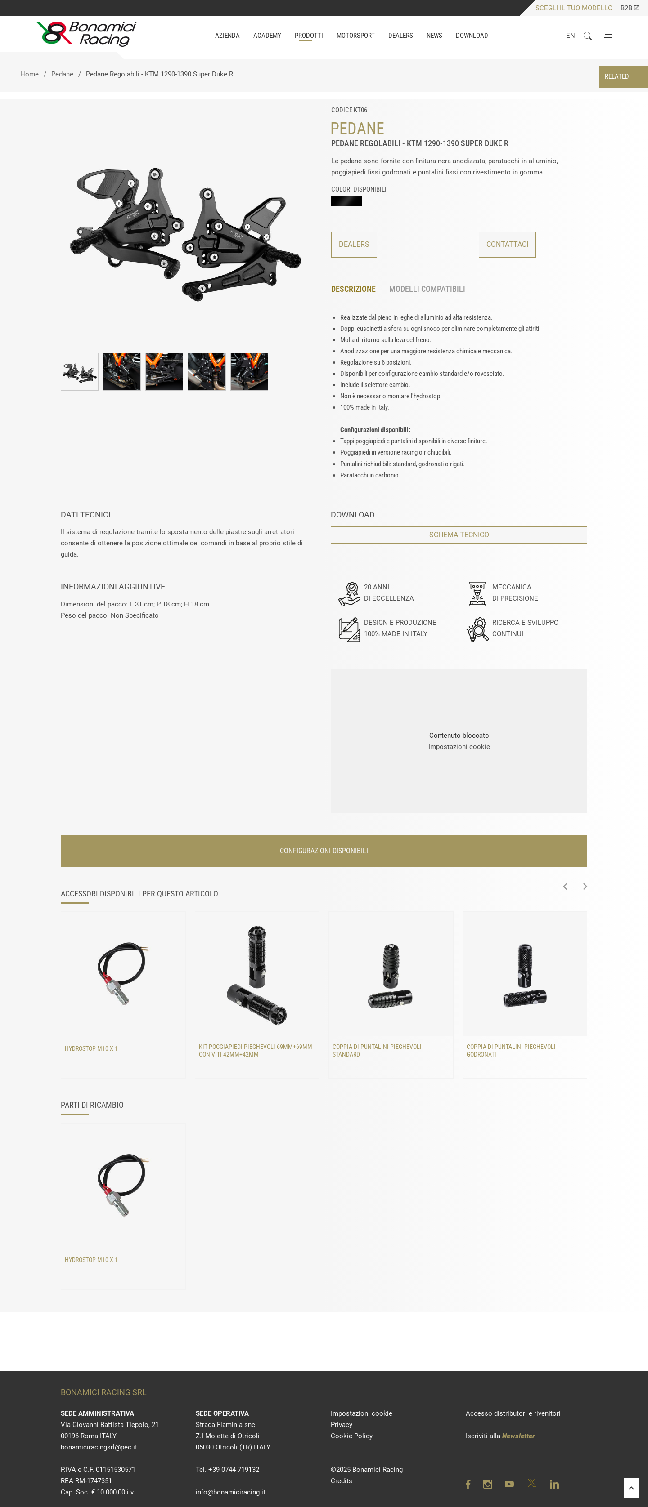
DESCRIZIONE (353, 289)
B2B (630, 8)
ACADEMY (267, 35)
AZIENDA (227, 35)
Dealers (400, 35)
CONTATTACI (507, 244)
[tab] (360, 289)
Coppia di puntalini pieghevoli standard (377, 1050)
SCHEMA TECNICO (459, 535)
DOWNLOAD (472, 35)
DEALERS (354, 244)
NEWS (434, 35)
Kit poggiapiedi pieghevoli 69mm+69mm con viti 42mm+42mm (255, 1050)
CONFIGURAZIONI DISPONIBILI (324, 851)
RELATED (617, 76)
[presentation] (565, 887)
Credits (341, 1481)
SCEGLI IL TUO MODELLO (574, 8)
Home (29, 74)
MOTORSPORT (356, 35)
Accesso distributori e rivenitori (513, 1413)
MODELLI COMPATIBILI (427, 289)
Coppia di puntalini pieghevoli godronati (511, 1050)
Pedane (62, 74)
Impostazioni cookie (459, 747)
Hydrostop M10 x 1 (91, 1048)
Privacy (341, 1425)
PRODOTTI (309, 35)
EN (570, 35)
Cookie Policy (352, 1436)
